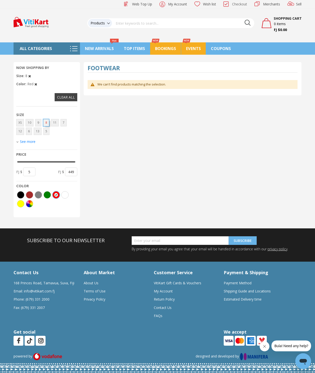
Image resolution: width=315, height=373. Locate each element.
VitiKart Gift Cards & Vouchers (177, 283)
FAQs (158, 315)
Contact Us (163, 307)
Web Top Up (142, 4)
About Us (91, 283)
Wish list (209, 4)
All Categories (36, 48)
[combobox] (183, 23)
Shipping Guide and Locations (247, 291)
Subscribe (243, 240)
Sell (298, 4)
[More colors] (29, 203)
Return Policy (164, 299)
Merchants (271, 4)
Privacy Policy (94, 299)
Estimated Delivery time (243, 299)
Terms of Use (95, 291)
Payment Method (238, 283)
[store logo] (31, 21)
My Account (177, 4)
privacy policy (277, 249)
